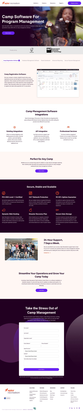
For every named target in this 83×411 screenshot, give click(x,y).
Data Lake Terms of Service (74, 402)
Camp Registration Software (10, 60)
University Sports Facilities (33, 395)
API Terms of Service (74, 399)
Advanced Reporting (57, 60)
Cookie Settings (30, 409)
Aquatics (31, 400)
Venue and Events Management (33, 398)
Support (61, 3)
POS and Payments (43, 393)
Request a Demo (74, 3)
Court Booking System (44, 399)
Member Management (44, 391)
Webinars (51, 397)
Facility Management (43, 397)
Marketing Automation (44, 395)
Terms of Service (74, 397)
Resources (53, 3)
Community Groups (63, 393)
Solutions (36, 3)
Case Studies (52, 393)
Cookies (72, 395)
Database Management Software (30, 60)
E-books (51, 399)
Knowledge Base (63, 391)
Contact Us (46, 252)
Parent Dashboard (45, 60)
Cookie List (24, 409)
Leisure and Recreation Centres (34, 392)
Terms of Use (73, 391)
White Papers (52, 395)
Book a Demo (8, 33)
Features (44, 3)
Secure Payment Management (72, 60)
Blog (51, 391)
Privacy (72, 393)
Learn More (41, 290)
